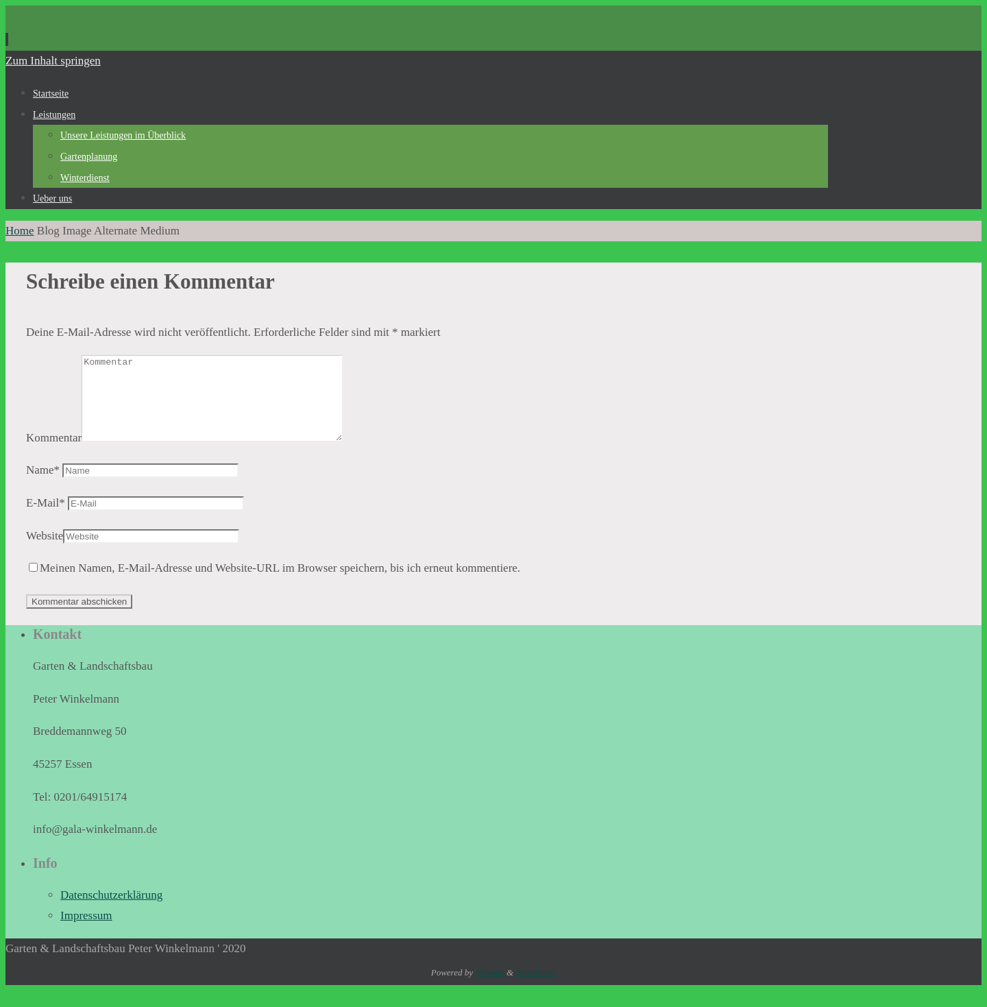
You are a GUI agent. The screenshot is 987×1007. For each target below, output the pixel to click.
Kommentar (54, 454)
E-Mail (45, 519)
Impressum (86, 931)
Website (44, 552)
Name (43, 486)
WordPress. (535, 989)
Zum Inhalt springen (53, 60)
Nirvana (489, 989)
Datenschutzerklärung (111, 911)
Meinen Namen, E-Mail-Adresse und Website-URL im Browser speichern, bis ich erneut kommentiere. (280, 584)
